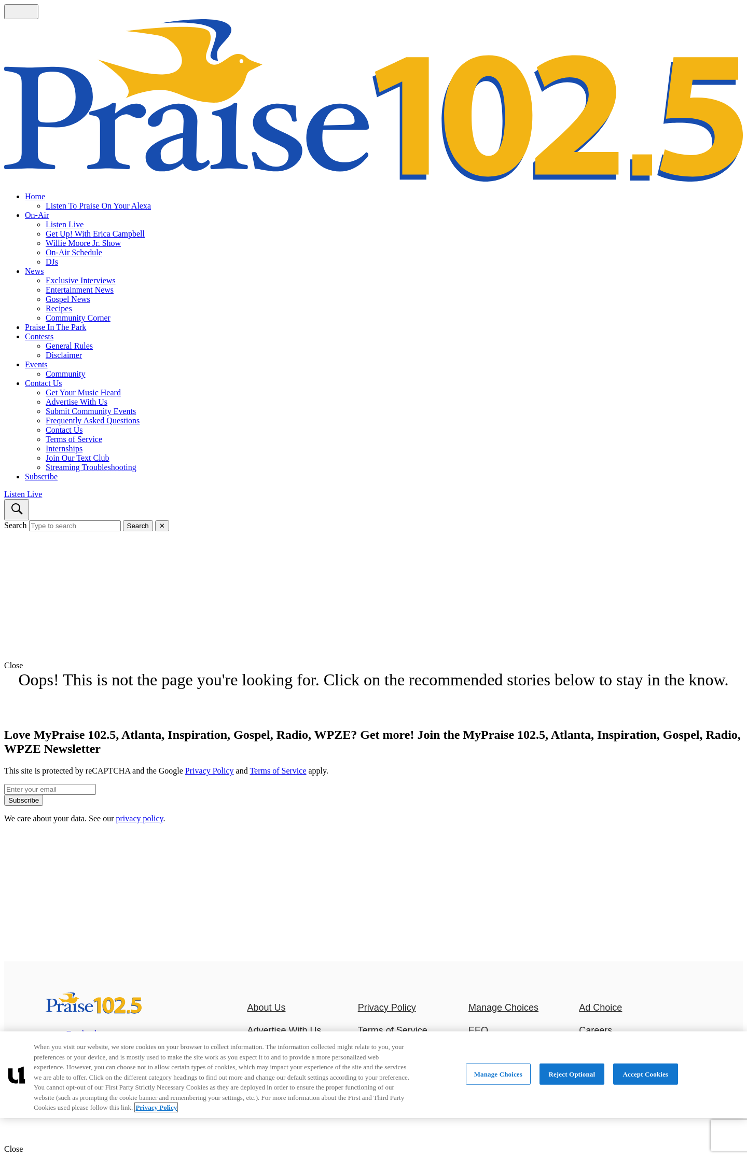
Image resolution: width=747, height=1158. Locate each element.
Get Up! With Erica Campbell (95, 233)
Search (15, 525)
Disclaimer (64, 355)
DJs (52, 261)
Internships (64, 448)
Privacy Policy (209, 770)
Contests (39, 336)
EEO (478, 1030)
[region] (373, 1074)
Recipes (59, 308)
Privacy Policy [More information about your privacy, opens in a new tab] (156, 1107)
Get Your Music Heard (83, 392)
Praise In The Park (55, 327)
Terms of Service (74, 439)
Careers (595, 1030)
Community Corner (78, 317)
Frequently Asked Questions (93, 420)
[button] (373, 665)
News (34, 271)
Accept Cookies (645, 1074)
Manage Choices (503, 1007)
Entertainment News (80, 289)
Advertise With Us (76, 401)
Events (36, 364)
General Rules (69, 345)
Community (65, 373)
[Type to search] (75, 525)
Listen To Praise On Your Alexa (98, 205)
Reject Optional (571, 1074)
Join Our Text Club (77, 457)
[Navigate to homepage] (373, 101)
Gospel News (68, 299)
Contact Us (43, 383)
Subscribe (41, 476)
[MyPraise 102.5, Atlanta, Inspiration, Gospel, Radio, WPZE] (94, 1011)
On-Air (37, 215)
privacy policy (139, 818)
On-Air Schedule (74, 252)
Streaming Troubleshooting (91, 467)
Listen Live (65, 224)
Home (35, 196)
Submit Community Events (91, 411)
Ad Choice (600, 1007)
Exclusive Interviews (81, 280)
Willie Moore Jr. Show (83, 243)
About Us (266, 1007)
